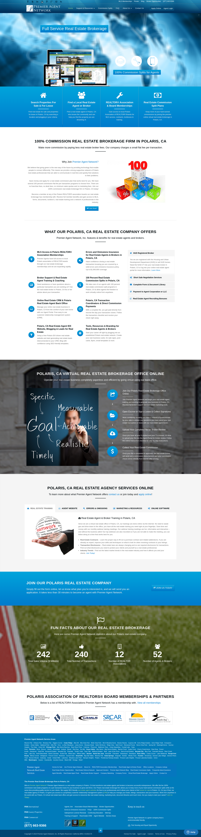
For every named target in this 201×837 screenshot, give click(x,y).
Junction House (58, 760)
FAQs (90, 810)
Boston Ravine (122, 743)
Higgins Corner (57, 743)
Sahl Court (119, 745)
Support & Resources (85, 8)
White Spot (71, 753)
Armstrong (148, 755)
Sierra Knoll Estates (127, 751)
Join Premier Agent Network (73, 767)
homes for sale (144, 790)
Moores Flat (28, 743)
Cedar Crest (132, 749)
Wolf (105, 751)
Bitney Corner (34, 755)
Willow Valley (81, 753)
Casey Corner (151, 753)
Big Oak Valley (89, 755)
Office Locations (148, 767)
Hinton (49, 749)
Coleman (86, 747)
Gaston (40, 760)
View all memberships (149, 702)
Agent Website (99, 816)
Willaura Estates (97, 751)
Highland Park (44, 745)
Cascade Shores (157, 751)
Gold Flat (41, 751)
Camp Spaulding (115, 747)
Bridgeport (43, 755)
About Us (127, 8)
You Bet (82, 749)
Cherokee (116, 753)
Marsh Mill (68, 760)
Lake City (32, 753)
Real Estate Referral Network (85, 770)
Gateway (43, 758)
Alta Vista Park (85, 743)
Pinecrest (94, 747)
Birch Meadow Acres (109, 743)
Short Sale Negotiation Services (146, 277)
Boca (38, 749)
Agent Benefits (57, 773)
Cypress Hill (132, 743)
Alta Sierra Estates (111, 749)
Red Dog (75, 749)
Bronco (43, 749)
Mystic (69, 749)
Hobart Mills (56, 758)
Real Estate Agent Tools (71, 773)
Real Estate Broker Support (90, 773)
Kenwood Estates (51, 751)
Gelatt (49, 758)
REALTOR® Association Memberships (104, 767)
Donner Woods (34, 758)
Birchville (108, 753)
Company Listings (161, 767)
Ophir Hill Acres (100, 745)
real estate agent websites (87, 790)
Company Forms (121, 773)
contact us (114, 494)
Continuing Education (95, 813)
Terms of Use (160, 834)
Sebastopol (124, 753)
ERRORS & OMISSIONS (95, 508)
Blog (142, 1)
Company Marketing (107, 773)
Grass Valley (35, 745)
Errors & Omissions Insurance (75, 810)
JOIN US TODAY (163, 588)
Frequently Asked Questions (161, 770)
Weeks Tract (132, 755)
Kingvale (118, 755)
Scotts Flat (63, 753)
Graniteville (48, 760)
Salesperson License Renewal (75, 813)
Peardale (70, 751)
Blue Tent (148, 751)
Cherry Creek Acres (143, 749)
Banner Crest (122, 749)
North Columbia (53, 753)
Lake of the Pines (114, 751)
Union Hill (41, 747)
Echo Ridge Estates (143, 743)
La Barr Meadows (68, 745)
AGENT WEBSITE (67, 508)
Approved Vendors (102, 770)
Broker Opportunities (106, 807)
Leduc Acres (79, 745)
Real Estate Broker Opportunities (63, 770)
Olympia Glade (89, 745)
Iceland (63, 749)
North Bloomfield (41, 753)
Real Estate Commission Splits (141, 770)
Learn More (155, 270)
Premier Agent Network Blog (119, 770)
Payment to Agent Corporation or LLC (148, 292)
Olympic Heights (88, 758)
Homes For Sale (130, 834)
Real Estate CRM (86, 816)
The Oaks (34, 747)
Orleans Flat (38, 743)
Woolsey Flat (47, 743)
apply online (145, 494)
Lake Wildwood (162, 753)
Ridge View (110, 745)
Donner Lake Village (159, 755)
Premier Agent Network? (38, 785)
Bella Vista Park (96, 743)
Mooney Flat (99, 755)
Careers (150, 834)
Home (70, 8)
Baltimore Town (103, 747)
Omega (75, 760)
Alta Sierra (99, 749)
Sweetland (132, 753)
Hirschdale (56, 749)
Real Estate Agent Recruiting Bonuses (148, 299)
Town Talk (87, 751)
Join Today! (90, 553)
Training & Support (71, 816)
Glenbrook (33, 751)
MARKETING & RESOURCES (127, 508)
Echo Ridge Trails (157, 743)
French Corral (53, 755)
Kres (59, 745)
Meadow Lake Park (75, 758)
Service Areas (111, 816)
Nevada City (62, 751)
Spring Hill (152, 745)
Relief (80, 760)
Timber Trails (78, 751)
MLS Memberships (125, 1)
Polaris (97, 758)
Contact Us (139, 8)
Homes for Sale (57, 767)
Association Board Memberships (86, 807)
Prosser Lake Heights (127, 758)
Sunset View (70, 755)
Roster (136, 1)
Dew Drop (154, 749)
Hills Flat (53, 745)
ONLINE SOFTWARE (159, 508)
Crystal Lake (126, 747)
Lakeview (65, 758)
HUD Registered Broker (142, 253)
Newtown (62, 755)
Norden (124, 755)
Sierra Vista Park (141, 745)
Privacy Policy (171, 834)
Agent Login (168, 8)
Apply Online (156, 8)
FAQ (117, 8)
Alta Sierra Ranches (63, 747)
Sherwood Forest (129, 745)
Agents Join (68, 807)
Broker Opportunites (154, 1)
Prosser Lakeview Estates (143, 758)
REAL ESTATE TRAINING (40, 508)
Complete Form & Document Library (147, 284)
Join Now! (92, 208)
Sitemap (108, 813)
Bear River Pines (76, 747)
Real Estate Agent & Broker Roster (130, 767)
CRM (105, 793)
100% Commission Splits (102, 810)
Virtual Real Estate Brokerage (138, 773)
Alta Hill (76, 743)
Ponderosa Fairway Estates (110, 758)
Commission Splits (105, 8)
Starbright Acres (162, 745)
